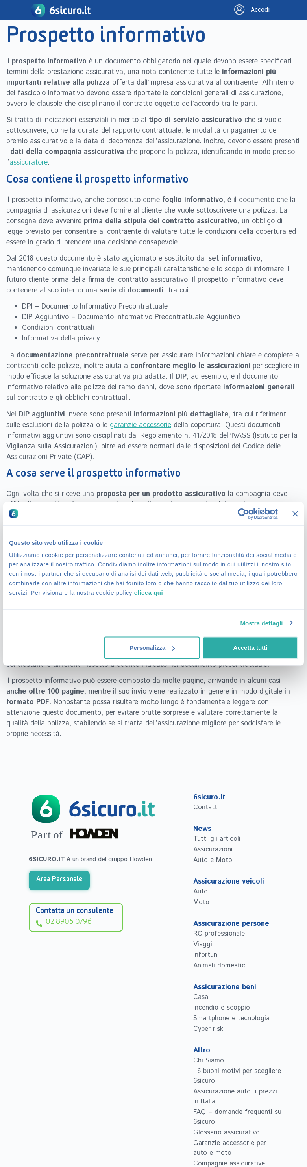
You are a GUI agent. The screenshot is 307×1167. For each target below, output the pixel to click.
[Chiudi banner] (295, 513)
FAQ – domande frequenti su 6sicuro (237, 1116)
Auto (200, 891)
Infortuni (206, 955)
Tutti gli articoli (216, 838)
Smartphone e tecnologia (231, 1018)
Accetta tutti (250, 647)
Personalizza (152, 647)
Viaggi (202, 944)
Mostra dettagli (261, 623)
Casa (200, 997)
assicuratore (28, 162)
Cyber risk (208, 1029)
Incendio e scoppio (221, 1007)
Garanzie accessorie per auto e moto (229, 1148)
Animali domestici (220, 965)
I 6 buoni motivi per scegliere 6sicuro (237, 1076)
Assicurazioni (213, 849)
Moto (201, 902)
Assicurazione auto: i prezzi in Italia (235, 1096)
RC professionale (219, 933)
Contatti (206, 807)
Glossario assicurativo (226, 1132)
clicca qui (148, 592)
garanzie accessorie (140, 425)
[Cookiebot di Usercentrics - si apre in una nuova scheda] (243, 514)
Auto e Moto (212, 860)
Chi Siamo (208, 1060)
